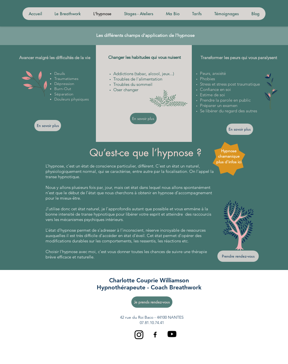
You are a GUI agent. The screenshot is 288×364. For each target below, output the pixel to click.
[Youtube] (172, 334)
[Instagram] (139, 335)
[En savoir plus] (47, 125)
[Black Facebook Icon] (155, 334)
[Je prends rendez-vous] (151, 302)
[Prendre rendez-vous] (238, 256)
